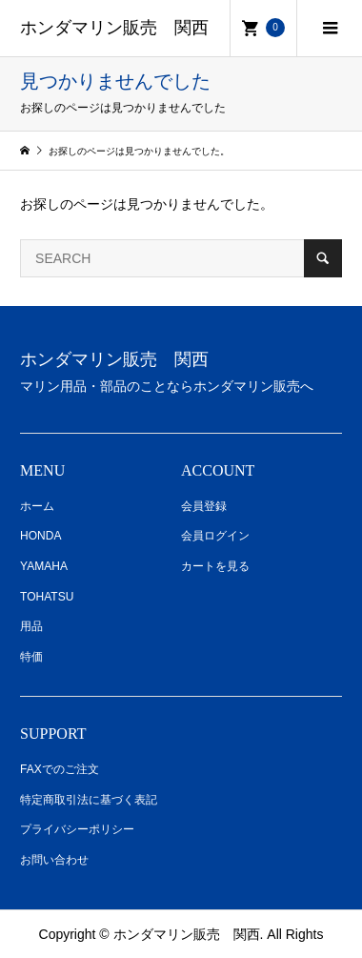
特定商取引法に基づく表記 (88, 799)
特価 (31, 656)
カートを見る (215, 566)
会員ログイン (215, 535)
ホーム (37, 506)
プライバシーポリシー (77, 829)
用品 (31, 626)
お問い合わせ (54, 859)
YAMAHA (44, 566)
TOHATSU (46, 596)
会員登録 (204, 506)
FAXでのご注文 (59, 769)
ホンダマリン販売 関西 (114, 27)
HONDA (40, 535)
